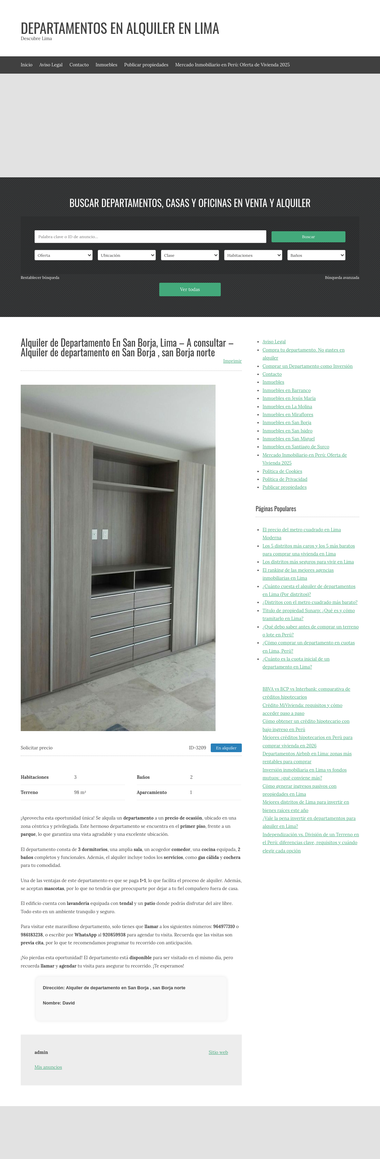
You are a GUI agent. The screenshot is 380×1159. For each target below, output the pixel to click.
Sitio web (218, 1052)
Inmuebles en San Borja (287, 423)
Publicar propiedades (146, 65)
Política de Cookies (282, 471)
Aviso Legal (51, 65)
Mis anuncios (48, 1067)
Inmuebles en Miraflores (288, 415)
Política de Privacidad (285, 479)
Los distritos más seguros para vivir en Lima (308, 562)
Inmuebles (106, 65)
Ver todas (190, 289)
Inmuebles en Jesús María (289, 398)
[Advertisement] (190, 125)
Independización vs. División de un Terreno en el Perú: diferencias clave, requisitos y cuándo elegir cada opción (311, 843)
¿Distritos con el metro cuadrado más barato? (310, 602)
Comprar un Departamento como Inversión (308, 366)
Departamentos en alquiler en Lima (120, 27)
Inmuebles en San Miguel (289, 439)
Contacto (79, 65)
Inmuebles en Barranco (287, 390)
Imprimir (232, 361)
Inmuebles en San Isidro (288, 431)
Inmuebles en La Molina (287, 407)
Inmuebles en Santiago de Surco (296, 447)
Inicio (26, 65)
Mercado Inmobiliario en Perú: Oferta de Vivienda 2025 (232, 65)
